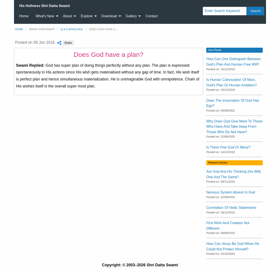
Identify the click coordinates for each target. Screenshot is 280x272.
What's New (45, 16)
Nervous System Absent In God (230, 192)
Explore (87, 16)
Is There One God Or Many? (228, 147)
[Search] (225, 11)
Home (24, 16)
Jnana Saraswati (42, 29)
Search (255, 11)
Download (109, 16)
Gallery (131, 16)
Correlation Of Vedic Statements (231, 207)
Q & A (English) (72, 29)
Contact (151, 16)
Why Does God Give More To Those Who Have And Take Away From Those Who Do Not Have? (234, 126)
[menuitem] (44, 6)
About (67, 16)
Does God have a (103, 29)
